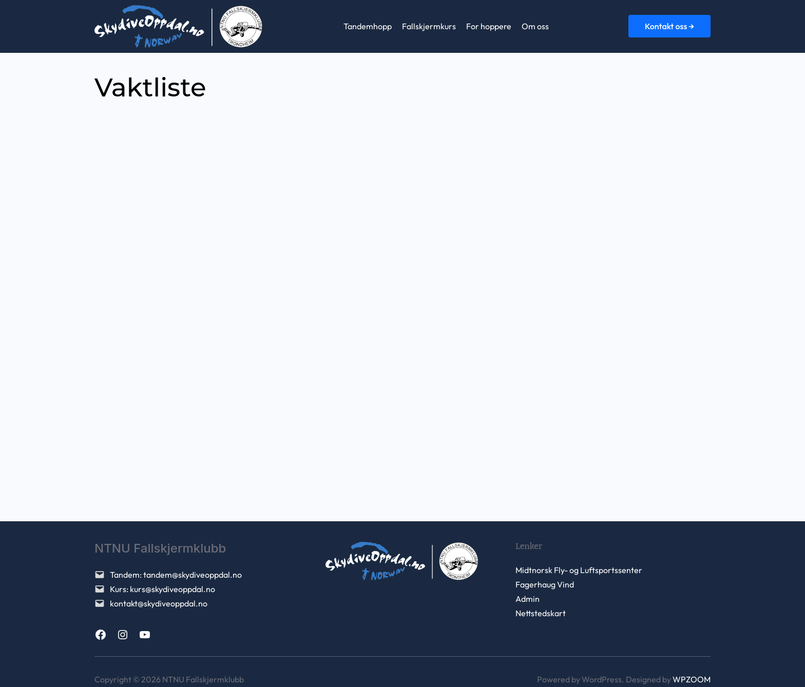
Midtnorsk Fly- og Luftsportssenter (578, 570)
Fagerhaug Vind (544, 584)
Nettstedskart (540, 613)
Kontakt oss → (669, 26)
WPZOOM (692, 679)
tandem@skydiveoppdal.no (192, 575)
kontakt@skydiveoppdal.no (158, 603)
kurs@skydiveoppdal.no (172, 589)
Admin (527, 599)
